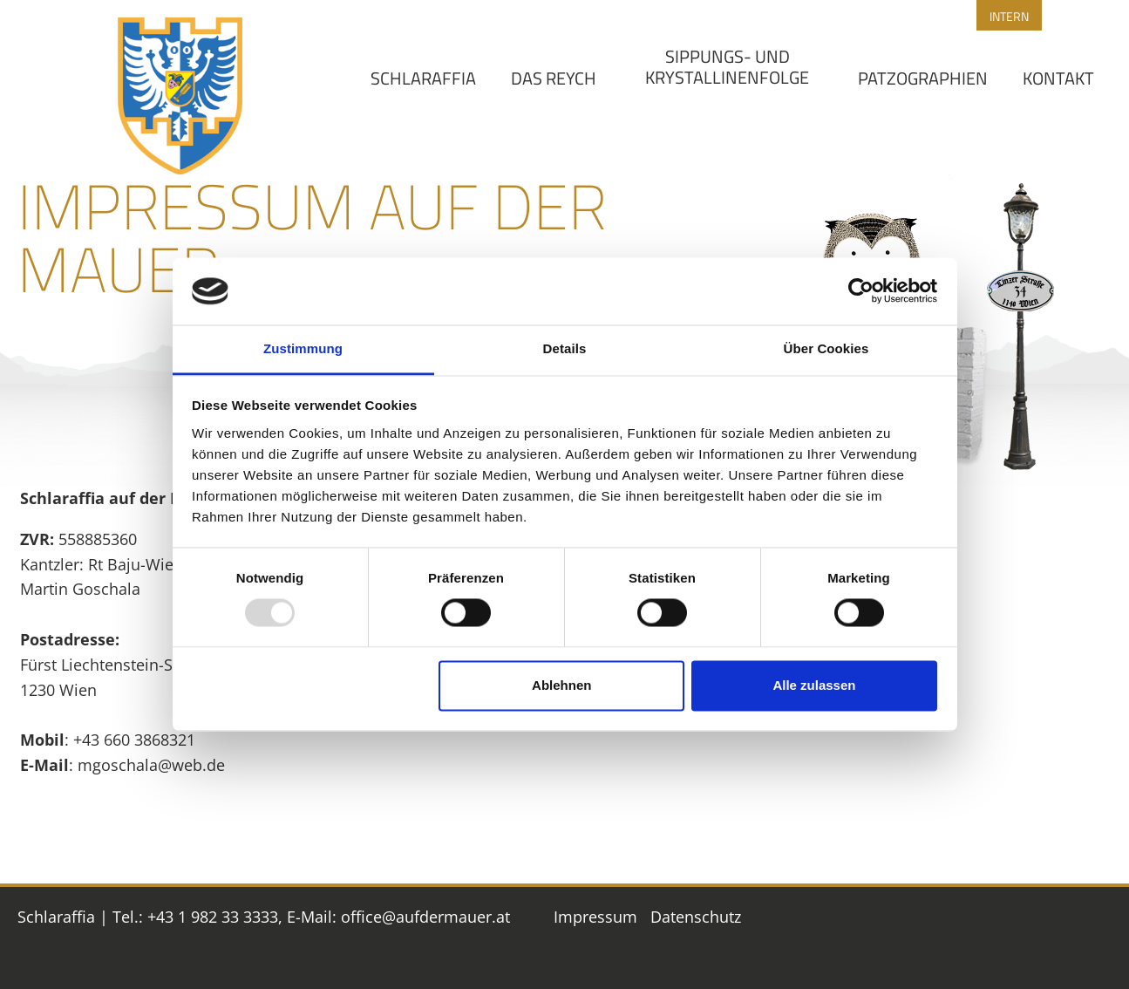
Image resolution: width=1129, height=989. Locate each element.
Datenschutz (695, 916)
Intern (1009, 16)
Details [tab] (565, 348)
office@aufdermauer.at (425, 916)
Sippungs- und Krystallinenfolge (727, 67)
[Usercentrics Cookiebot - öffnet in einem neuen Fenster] (861, 291)
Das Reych (553, 78)
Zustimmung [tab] (303, 348)
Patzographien (923, 78)
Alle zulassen (813, 685)
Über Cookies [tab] (826, 348)
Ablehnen (561, 685)
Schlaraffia (423, 78)
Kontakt (1058, 78)
